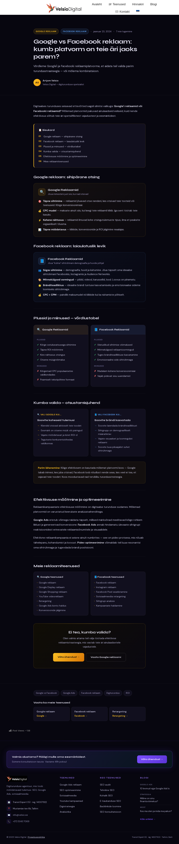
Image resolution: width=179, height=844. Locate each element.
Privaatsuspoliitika (36, 837)
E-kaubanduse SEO (110, 800)
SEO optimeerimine (70, 790)
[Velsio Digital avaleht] (29, 779)
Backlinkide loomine (110, 806)
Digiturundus (113, 693)
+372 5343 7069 (21, 821)
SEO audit (105, 784)
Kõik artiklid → (147, 819)
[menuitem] (138, 11)
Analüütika (65, 811)
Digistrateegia (67, 806)
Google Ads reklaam (71, 784)
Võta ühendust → (69, 657)
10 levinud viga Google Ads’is (155, 788)
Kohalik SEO (106, 795)
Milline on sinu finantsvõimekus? (149, 800)
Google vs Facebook (46, 693)
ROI (128, 693)
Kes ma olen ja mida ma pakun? (156, 811)
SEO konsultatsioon (110, 811)
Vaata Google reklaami (106, 657)
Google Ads (69, 693)
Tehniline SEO (107, 790)
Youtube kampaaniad (71, 800)
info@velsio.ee (20, 815)
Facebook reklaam (90, 693)
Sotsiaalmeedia (68, 795)
